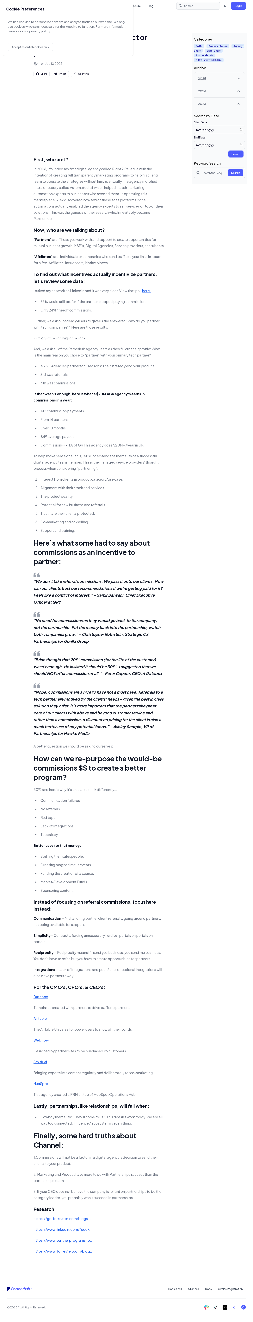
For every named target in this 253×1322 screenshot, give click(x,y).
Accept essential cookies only (30, 47)
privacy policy (39, 31)
